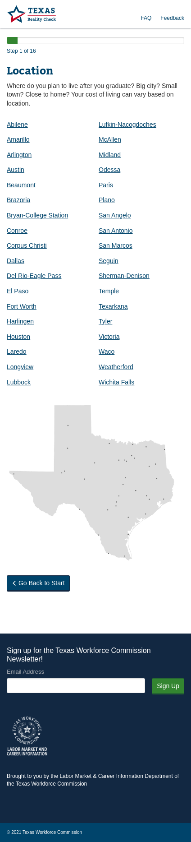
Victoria (109, 336)
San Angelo (115, 215)
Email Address (25, 671)
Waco (106, 351)
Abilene (17, 124)
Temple (109, 291)
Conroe (17, 230)
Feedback (172, 18)
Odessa (109, 169)
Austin (15, 169)
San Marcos (115, 245)
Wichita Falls (116, 382)
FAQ (146, 18)
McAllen (110, 139)
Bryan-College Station (37, 215)
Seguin (108, 260)
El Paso (17, 291)
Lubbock (19, 382)
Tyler (105, 321)
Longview (20, 366)
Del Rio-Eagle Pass (34, 275)
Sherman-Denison (124, 275)
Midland (110, 154)
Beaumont (21, 185)
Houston (18, 336)
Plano (107, 200)
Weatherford (116, 366)
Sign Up (168, 685)
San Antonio (116, 230)
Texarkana (113, 306)
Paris (106, 185)
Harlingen (20, 321)
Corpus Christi (27, 245)
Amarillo (18, 139)
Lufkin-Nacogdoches (127, 124)
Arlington (19, 154)
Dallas (15, 260)
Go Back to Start (38, 583)
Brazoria (18, 200)
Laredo (17, 351)
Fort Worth (21, 306)
